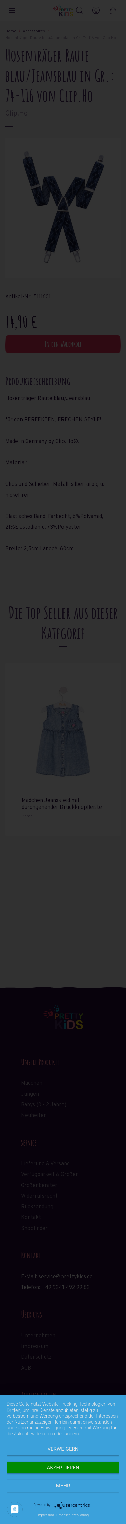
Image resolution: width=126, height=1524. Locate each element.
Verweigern (63, 1449)
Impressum (45, 1515)
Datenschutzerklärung (72, 1515)
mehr (63, 1486)
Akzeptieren (63, 1468)
